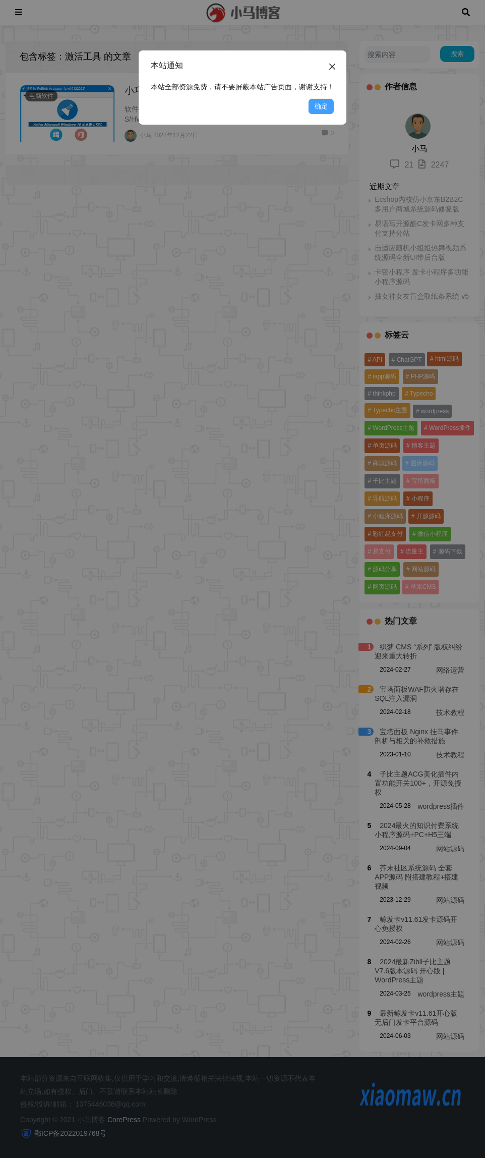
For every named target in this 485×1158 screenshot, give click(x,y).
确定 (321, 106)
